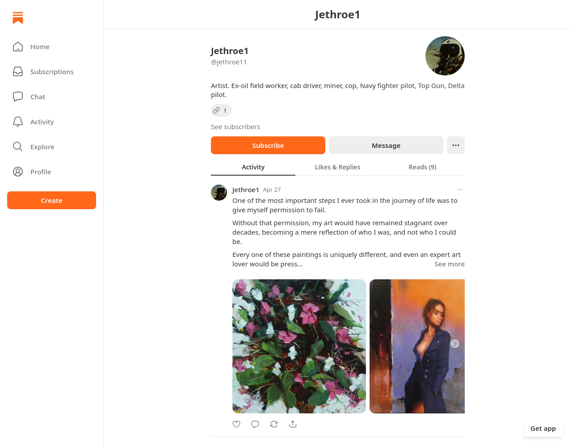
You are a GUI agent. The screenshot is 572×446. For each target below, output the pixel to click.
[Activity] (51, 121)
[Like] (236, 424)
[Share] (292, 424)
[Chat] (51, 96)
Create (51, 200)
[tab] (253, 167)
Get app (543, 428)
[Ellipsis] (456, 145)
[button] (51, 46)
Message (386, 145)
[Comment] (255, 424)
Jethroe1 (246, 189)
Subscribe (268, 145)
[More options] (460, 189)
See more (450, 263)
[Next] (455, 343)
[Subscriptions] (51, 71)
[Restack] (274, 424)
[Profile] (51, 171)
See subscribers (235, 126)
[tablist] (338, 167)
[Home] (18, 18)
